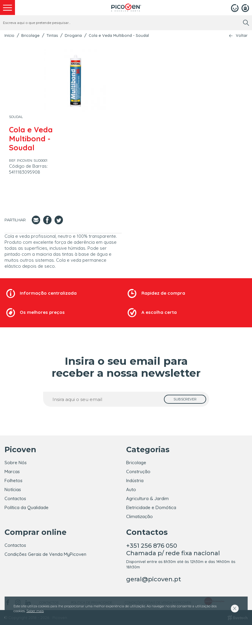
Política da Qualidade (26, 507)
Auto (131, 489)
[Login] (235, 7)
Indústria (135, 480)
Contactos (15, 498)
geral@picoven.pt (153, 579)
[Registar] (245, 7)
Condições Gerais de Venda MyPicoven (45, 554)
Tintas (52, 35)
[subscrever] (185, 399)
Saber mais (35, 611)
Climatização (139, 516)
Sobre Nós (15, 462)
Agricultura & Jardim (147, 498)
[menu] (7, 7)
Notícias (12, 489)
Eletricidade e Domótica (151, 507)
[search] (246, 22)
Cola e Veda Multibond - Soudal (119, 35)
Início (9, 35)
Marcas (12, 471)
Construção (138, 471)
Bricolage (30, 35)
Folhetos (13, 480)
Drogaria (73, 35)
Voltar (242, 35)
